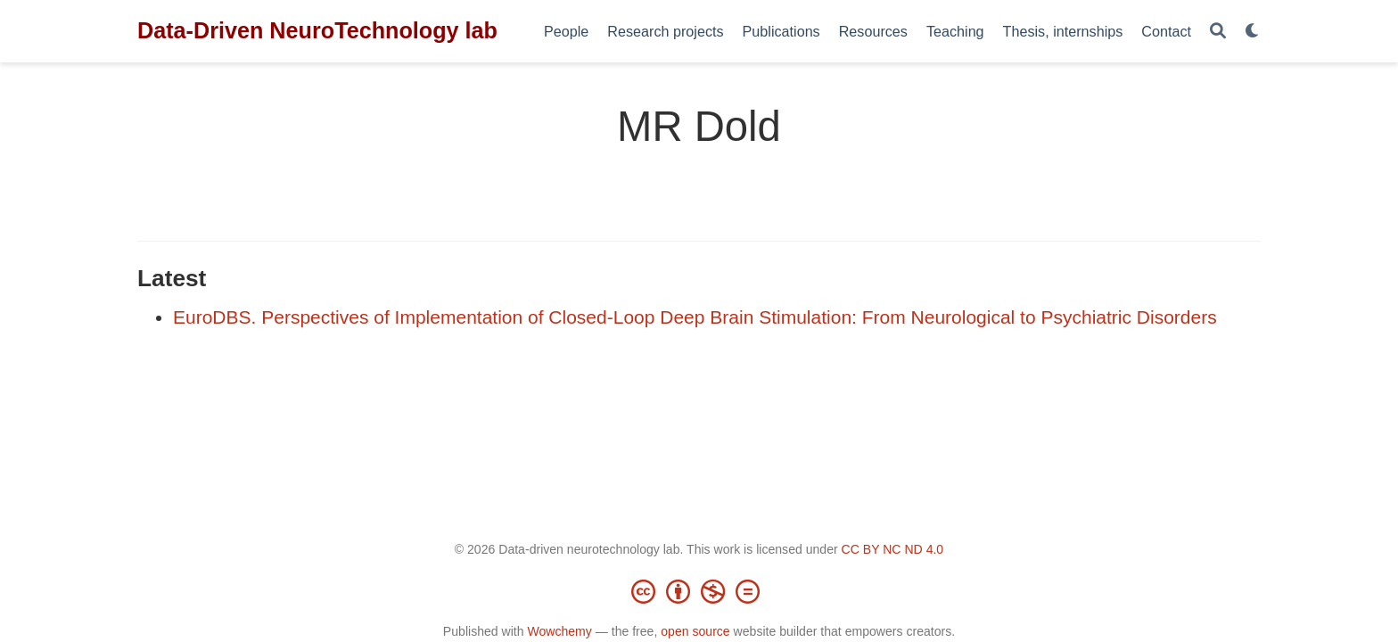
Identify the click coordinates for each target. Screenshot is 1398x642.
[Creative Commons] (699, 591)
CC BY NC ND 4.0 (893, 549)
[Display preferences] (1253, 31)
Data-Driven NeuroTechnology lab (317, 30)
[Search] (1218, 31)
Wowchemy (559, 631)
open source (695, 631)
